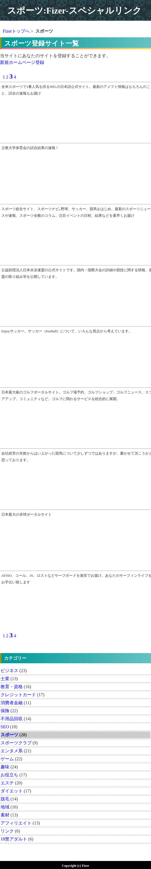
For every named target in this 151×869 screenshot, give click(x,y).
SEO (5, 726)
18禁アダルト (14, 839)
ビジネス (9, 670)
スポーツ (9, 734)
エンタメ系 (12, 750)
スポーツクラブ (16, 742)
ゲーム (7, 758)
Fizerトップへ (16, 31)
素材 (5, 815)
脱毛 (5, 799)
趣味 (5, 766)
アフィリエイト (16, 823)
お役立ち (9, 775)
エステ (7, 783)
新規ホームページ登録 (22, 62)
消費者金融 (12, 702)
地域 (5, 807)
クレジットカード (18, 694)
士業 (5, 678)
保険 (5, 710)
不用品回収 (12, 718)
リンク (7, 831)
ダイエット (12, 791)
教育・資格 (12, 686)
